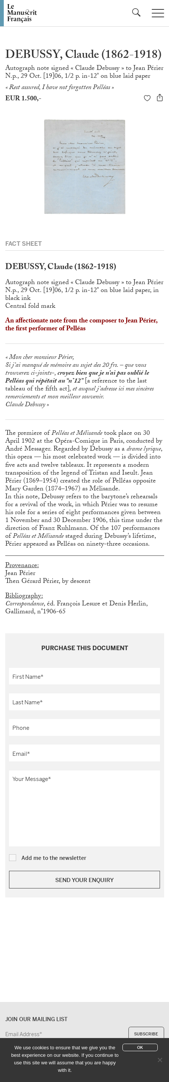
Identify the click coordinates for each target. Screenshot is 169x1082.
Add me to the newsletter (53, 858)
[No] (159, 1060)
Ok (140, 1047)
